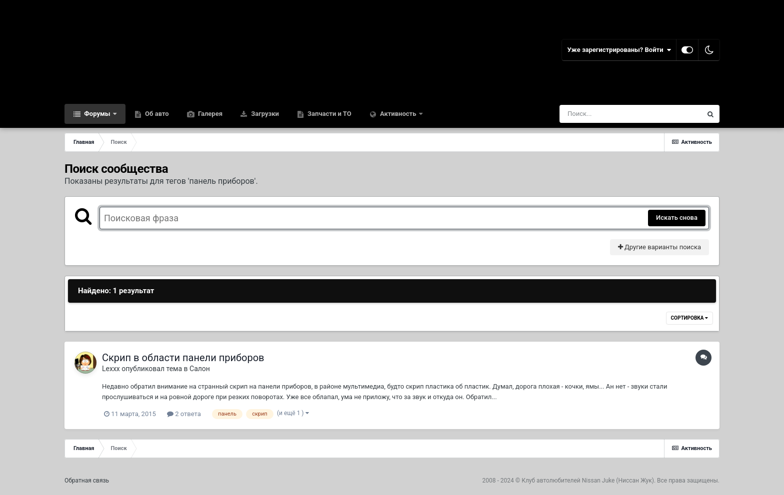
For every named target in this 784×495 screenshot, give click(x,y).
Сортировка (689, 318)
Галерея (209, 113)
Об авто (156, 113)
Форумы (97, 113)
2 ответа (184, 414)
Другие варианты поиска (659, 247)
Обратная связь (86, 480)
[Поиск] (612, 114)
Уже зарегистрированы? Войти (619, 49)
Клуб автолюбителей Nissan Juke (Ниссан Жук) (588, 480)
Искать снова (677, 217)
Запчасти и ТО (329, 113)
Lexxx (111, 369)
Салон (200, 369)
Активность (398, 113)
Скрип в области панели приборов (183, 358)
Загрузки (264, 113)
